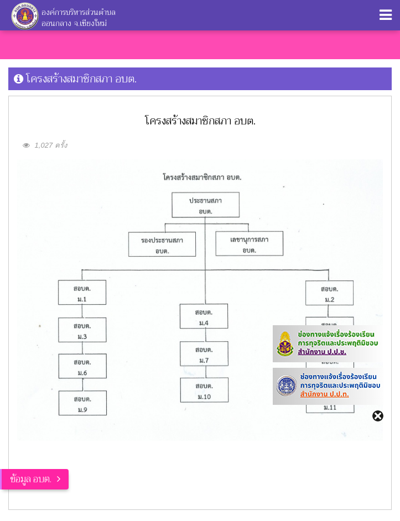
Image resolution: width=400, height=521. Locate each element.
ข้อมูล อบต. (30, 479)
